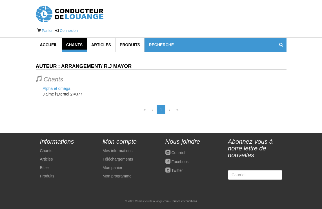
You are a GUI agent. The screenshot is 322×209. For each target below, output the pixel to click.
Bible (44, 167)
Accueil (48, 45)
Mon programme (117, 176)
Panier (47, 30)
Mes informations (118, 150)
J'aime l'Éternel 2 (58, 94)
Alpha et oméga (56, 88)
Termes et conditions (184, 201)
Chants (74, 45)
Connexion (69, 30)
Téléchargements (118, 159)
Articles (101, 45)
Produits (130, 45)
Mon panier (112, 167)
